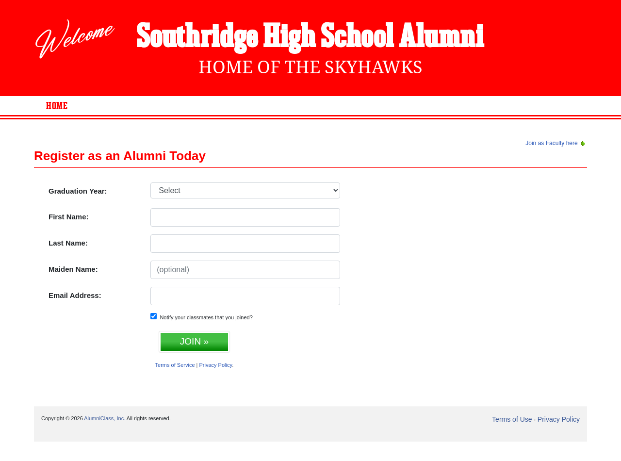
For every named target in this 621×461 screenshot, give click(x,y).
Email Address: (75, 295)
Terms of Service (175, 365)
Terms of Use (512, 419)
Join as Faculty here (556, 143)
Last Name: (68, 243)
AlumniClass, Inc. (104, 418)
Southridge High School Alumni (310, 38)
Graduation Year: (78, 191)
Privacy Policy (215, 365)
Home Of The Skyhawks (310, 67)
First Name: (69, 217)
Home (56, 106)
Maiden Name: (73, 269)
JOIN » (194, 341)
